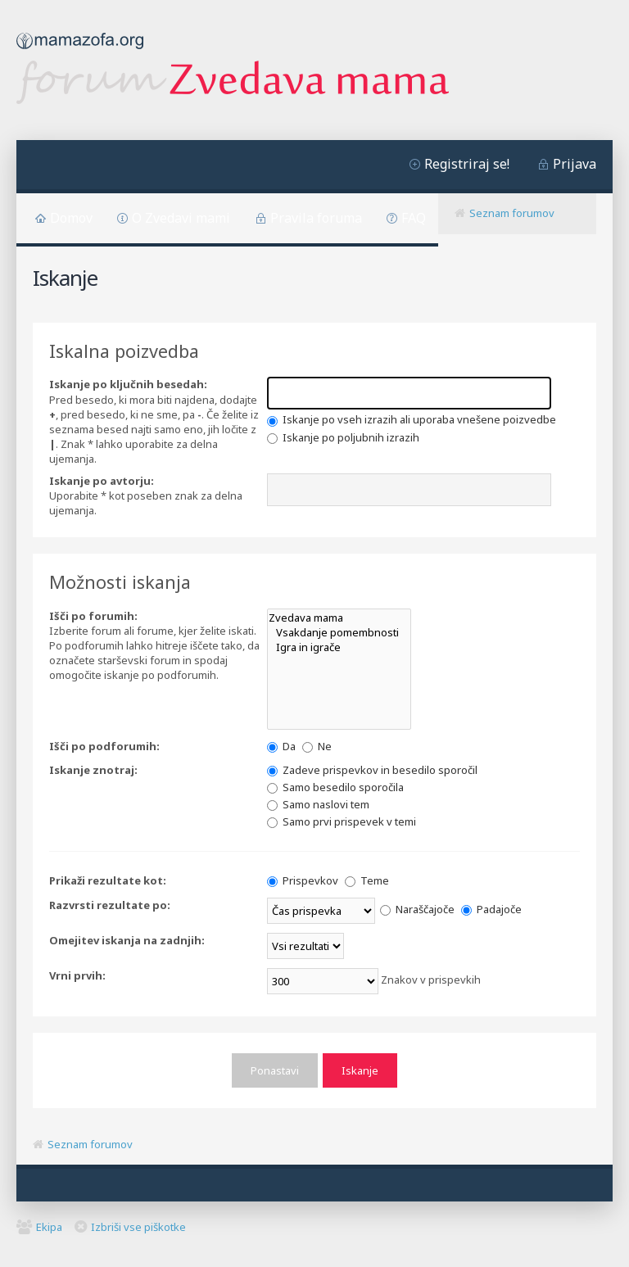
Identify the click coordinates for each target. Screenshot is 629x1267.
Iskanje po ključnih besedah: (128, 384)
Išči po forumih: (93, 616)
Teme (367, 880)
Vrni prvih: (77, 975)
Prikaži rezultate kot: (107, 880)
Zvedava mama (339, 617)
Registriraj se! (466, 164)
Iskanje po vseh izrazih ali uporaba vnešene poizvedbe (411, 419)
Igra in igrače (339, 647)
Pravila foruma (316, 218)
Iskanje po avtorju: (101, 480)
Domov (71, 218)
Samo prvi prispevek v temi (341, 821)
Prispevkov (302, 880)
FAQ (413, 218)
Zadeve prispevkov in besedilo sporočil (372, 769)
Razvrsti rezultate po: (109, 905)
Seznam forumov (511, 213)
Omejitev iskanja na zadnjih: (127, 940)
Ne (317, 746)
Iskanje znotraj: (93, 769)
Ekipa (49, 1226)
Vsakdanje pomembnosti (339, 632)
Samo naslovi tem (318, 804)
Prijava (574, 164)
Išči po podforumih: (104, 746)
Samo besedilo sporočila (335, 787)
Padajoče (491, 909)
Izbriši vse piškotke (138, 1226)
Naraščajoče (417, 909)
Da (281, 746)
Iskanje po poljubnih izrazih (343, 437)
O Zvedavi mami (181, 218)
